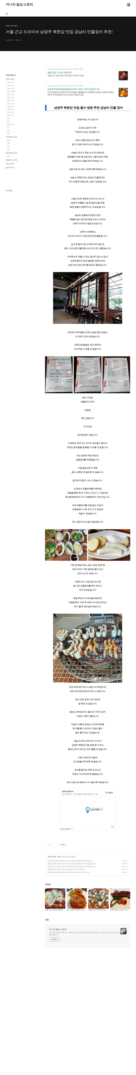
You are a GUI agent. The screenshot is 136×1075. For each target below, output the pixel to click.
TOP (128, 1001)
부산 (8, 130)
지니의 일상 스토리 (19, 4)
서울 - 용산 (10, 109)
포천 (8, 149)
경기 (59, 889)
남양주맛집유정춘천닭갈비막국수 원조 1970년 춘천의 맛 (73, 89)
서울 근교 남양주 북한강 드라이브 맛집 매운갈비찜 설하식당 (69, 893)
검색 (123, 4)
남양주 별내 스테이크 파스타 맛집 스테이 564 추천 (65, 902)
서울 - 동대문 (11, 91)
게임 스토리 (10, 164)
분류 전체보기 (11, 75)
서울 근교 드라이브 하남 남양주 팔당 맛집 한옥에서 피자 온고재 (70, 899)
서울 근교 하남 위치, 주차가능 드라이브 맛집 (65, 76)
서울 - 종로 (10, 115)
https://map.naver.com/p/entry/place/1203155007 (63, 86)
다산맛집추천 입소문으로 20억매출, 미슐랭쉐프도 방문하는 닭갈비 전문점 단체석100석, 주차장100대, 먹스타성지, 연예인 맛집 (80, 93)
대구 (8, 127)
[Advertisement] (87, 853)
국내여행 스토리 (12, 137)
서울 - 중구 (10, 112)
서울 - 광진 (10, 88)
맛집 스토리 (52, 889)
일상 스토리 (10, 167)
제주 (8, 133)
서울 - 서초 (10, 103)
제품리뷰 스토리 (12, 160)
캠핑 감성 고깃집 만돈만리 (59, 72)
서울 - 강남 (10, 82)
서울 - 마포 (10, 94)
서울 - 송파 (10, 106)
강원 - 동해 (10, 124)
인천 (8, 118)
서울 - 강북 (10, 85)
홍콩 (8, 156)
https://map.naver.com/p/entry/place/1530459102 (63, 69)
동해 (8, 140)
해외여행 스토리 (12, 153)
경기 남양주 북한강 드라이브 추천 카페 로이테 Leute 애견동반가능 (71, 896)
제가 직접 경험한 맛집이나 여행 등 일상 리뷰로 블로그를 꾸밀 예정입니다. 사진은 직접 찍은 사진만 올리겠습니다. (84, 966)
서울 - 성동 (10, 100)
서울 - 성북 (10, 97)
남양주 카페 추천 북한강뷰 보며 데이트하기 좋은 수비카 (67, 904)
